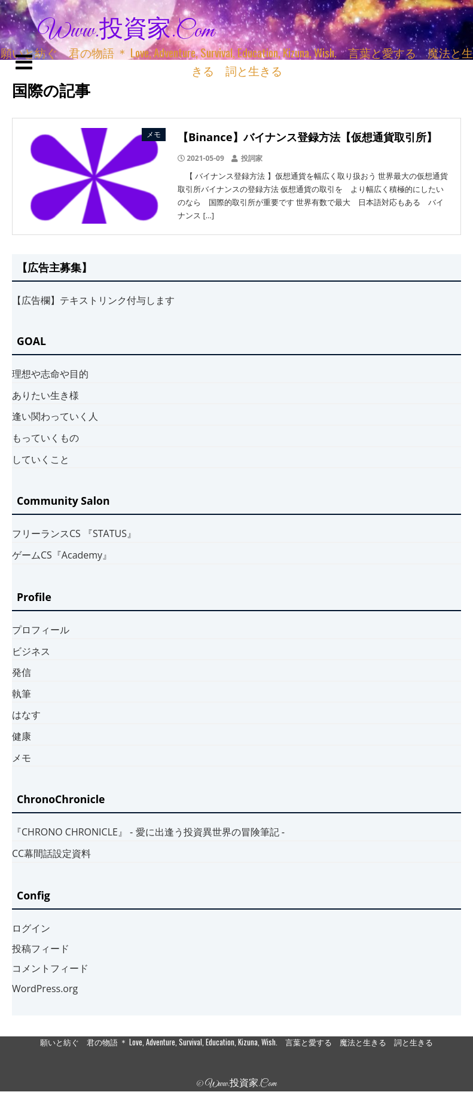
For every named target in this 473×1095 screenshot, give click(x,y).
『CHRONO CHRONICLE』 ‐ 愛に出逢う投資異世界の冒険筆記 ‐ (148, 831)
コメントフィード (50, 968)
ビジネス (31, 651)
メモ (21, 757)
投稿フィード (40, 948)
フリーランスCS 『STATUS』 (74, 533)
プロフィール (40, 629)
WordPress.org (45, 988)
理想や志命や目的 (50, 373)
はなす (26, 714)
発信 (21, 672)
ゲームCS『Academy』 (62, 555)
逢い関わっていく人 (55, 416)
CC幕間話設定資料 (51, 853)
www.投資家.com (126, 31)
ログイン (31, 928)
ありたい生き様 (45, 395)
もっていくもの (45, 437)
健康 (21, 736)
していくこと (40, 459)
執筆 (21, 693)
